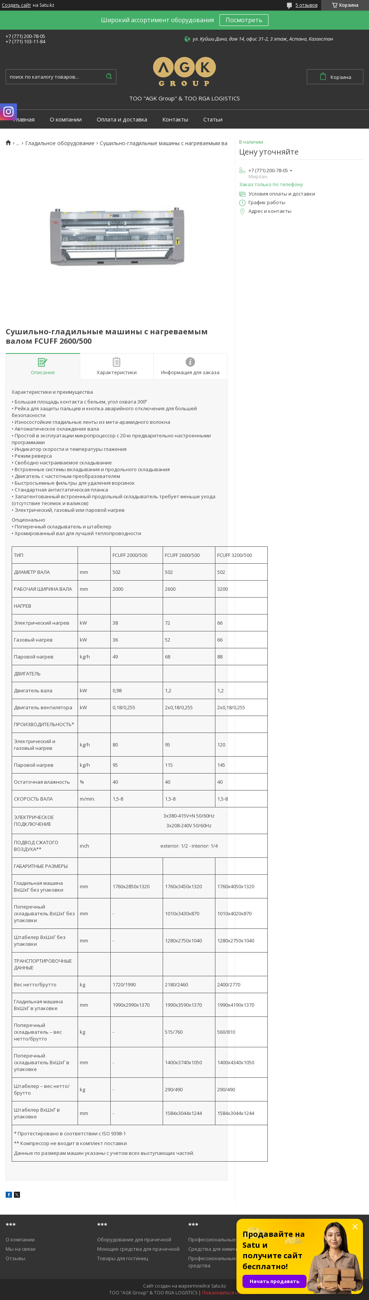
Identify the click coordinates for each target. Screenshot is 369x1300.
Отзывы (15, 1258)
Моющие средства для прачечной (138, 1248)
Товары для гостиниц (122, 1258)
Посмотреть (244, 20)
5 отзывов (306, 5)
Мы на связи (20, 1248)
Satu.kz (218, 1286)
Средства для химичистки (219, 1248)
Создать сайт (16, 5)
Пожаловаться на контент (231, 1292)
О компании (66, 119)
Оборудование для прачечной (134, 1239)
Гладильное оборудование (60, 143)
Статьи (213, 119)
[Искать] (108, 76)
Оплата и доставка (122, 119)
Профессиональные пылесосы (224, 1239)
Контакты (175, 119)
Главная (24, 119)
